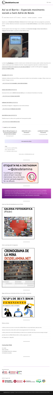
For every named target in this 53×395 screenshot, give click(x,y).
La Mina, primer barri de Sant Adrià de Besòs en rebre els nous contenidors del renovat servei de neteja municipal (24, 332)
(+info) (41, 195)
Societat (40, 17)
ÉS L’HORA (4, 348)
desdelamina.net (6, 392)
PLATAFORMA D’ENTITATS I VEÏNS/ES (9, 351)
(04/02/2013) (9, 89)
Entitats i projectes (32, 17)
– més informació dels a (14, 83)
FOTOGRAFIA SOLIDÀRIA (7, 353)
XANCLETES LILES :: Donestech (26, 131)
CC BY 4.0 (12, 392)
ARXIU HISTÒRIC (5, 349)
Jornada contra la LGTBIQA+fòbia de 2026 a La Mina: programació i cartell (16, 335)
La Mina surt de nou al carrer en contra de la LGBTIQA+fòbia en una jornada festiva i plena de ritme (22, 327)
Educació (24, 17)
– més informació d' (11, 96)
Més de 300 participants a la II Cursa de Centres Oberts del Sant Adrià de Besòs (10, 132)
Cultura (19, 17)
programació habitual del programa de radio (16, 66)
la (10, 63)
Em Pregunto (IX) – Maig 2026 (8, 337)
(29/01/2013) (7, 75)
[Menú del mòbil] (49, 2)
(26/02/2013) (9, 115)
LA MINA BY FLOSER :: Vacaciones (43, 131)
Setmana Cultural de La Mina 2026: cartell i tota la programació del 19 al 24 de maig (18, 330)
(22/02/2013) (10, 102)
